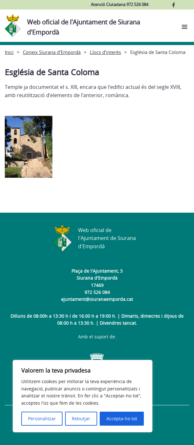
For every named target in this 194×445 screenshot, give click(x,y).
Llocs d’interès (105, 52)
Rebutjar (81, 418)
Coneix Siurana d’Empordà (52, 52)
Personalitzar (42, 418)
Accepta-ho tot (121, 418)
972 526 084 (97, 292)
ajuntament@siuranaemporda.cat (97, 299)
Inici (9, 52)
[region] (82, 396)
